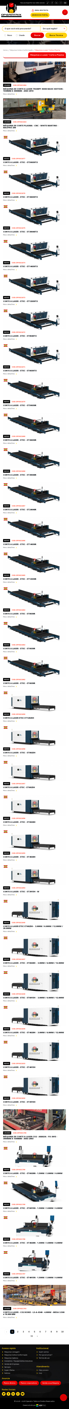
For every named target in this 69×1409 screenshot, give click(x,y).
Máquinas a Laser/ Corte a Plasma (47, 50)
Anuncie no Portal (40, 15)
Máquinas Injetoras (11, 1358)
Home (5, 50)
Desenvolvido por (34, 1405)
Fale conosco (43, 1370)
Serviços (7, 1367)
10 (62, 1332)
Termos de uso (44, 1358)
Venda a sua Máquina (50, 1383)
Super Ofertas (9, 1370)
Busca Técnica (56, 35)
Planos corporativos (29, 1383)
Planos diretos (10, 1383)
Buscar (37, 35)
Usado (20, 35)
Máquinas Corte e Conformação (21, 50)
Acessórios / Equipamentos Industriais (18, 1361)
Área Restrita (41, 10)
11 (32, 1336)
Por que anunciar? (45, 1355)
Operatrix (29, 1401)
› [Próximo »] (37, 1336)
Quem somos (44, 1352)
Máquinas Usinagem (12, 1352)
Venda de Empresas (11, 1364)
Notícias (7, 1373)
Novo (8, 35)
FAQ (40, 1373)
